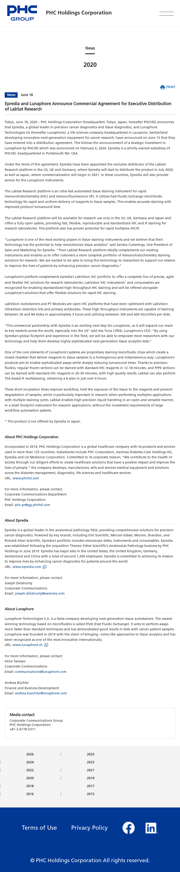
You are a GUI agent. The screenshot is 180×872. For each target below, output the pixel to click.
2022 (30, 770)
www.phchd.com (26, 478)
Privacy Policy (89, 828)
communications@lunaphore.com (40, 672)
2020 (30, 778)
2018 (30, 786)
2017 (90, 786)
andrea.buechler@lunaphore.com (41, 693)
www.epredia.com (27, 567)
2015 (90, 794)
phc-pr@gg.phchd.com (32, 505)
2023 (90, 762)
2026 (30, 754)
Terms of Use (39, 828)
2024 (30, 762)
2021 (90, 770)
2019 (90, 778)
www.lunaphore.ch (28, 645)
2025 (90, 754)
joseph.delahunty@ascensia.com (39, 594)
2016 (30, 794)
